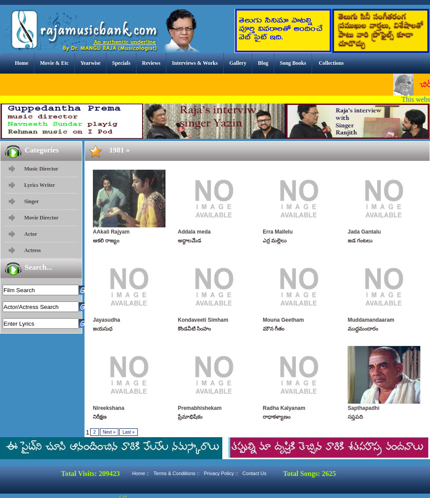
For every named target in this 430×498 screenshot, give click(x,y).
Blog (263, 63)
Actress (32, 250)
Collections (331, 63)
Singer (31, 201)
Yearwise (90, 63)
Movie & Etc (54, 63)
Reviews (151, 63)
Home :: (140, 473)
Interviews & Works (195, 63)
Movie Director (41, 218)
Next (109, 432)
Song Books (293, 63)
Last (128, 432)
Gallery (237, 63)
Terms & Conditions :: (177, 473)
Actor (30, 234)
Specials (121, 63)
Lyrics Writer (39, 185)
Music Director (41, 169)
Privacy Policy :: (221, 473)
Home (22, 63)
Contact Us (254, 473)
